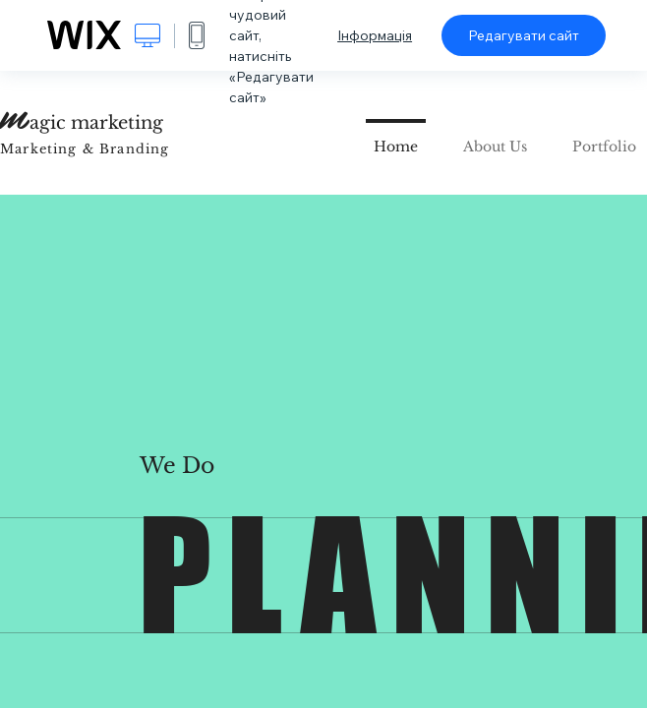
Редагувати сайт (523, 35)
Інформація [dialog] (374, 35)
